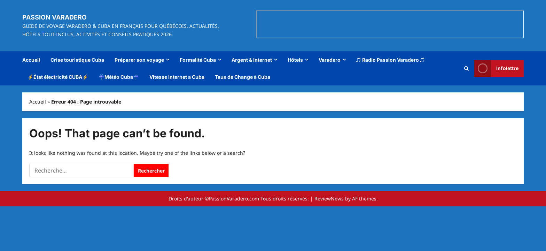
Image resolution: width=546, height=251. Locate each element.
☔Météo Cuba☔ (119, 77)
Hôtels (295, 60)
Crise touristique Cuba (77, 60)
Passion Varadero (54, 17)
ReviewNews (329, 198)
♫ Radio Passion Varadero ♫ (390, 60)
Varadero (330, 60)
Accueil (31, 60)
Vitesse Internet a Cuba (176, 77)
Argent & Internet (252, 60)
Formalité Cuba (198, 60)
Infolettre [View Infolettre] (496, 68)
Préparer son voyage (139, 60)
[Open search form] (466, 68)
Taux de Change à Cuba (242, 77)
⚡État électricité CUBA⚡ (58, 77)
